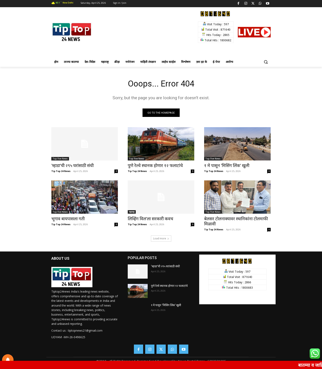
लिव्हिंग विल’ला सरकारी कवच (150, 218)
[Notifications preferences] (8, 360)
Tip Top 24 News (60, 171)
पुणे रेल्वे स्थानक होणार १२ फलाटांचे (155, 165)
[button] (266, 62)
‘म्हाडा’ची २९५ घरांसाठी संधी (72, 165)
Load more (161, 238)
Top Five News (60, 158)
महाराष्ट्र (132, 211)
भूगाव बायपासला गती (68, 218)
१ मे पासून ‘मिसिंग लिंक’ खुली (226, 165)
